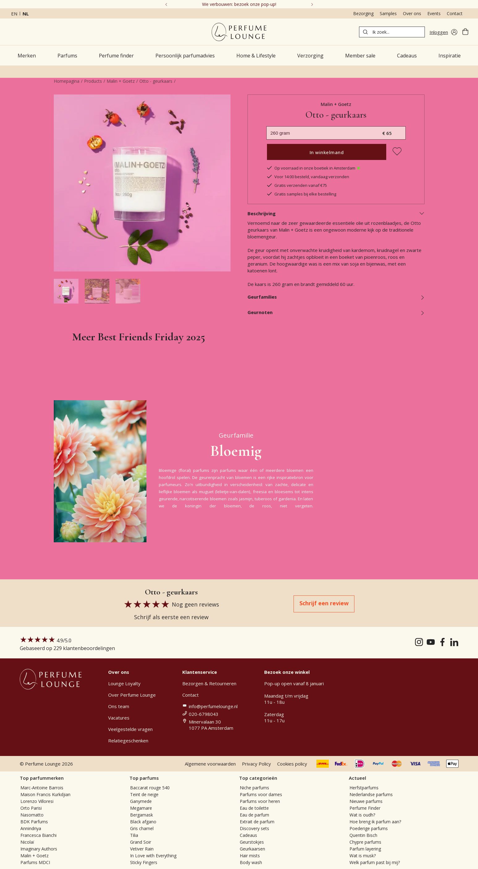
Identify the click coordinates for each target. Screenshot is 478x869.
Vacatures (118, 718)
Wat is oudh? (362, 815)
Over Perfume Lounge (132, 695)
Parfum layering (365, 849)
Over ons (412, 13)
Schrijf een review (324, 603)
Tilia (134, 835)
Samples (388, 13)
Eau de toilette (254, 808)
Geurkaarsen (252, 849)
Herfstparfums (364, 788)
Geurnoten (336, 312)
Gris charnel (142, 828)
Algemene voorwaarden (210, 764)
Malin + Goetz (121, 81)
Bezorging (363, 13)
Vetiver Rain (142, 849)
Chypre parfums (365, 842)
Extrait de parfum (257, 822)
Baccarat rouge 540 (150, 788)
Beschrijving (336, 213)
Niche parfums (254, 788)
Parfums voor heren (260, 801)
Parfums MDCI (35, 862)
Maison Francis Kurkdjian (45, 794)
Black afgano (143, 822)
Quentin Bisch (363, 835)
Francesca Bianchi (38, 835)
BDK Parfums (34, 822)
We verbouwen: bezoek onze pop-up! (239, 4)
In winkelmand (327, 152)
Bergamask (141, 815)
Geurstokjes (252, 842)
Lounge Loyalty (124, 683)
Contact (455, 13)
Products (93, 81)
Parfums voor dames (261, 794)
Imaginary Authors (38, 849)
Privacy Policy (256, 764)
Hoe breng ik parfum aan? (375, 822)
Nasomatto (32, 815)
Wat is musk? (362, 856)
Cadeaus (248, 835)
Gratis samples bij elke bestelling (301, 194)
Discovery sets (254, 828)
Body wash (251, 862)
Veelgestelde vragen (130, 729)
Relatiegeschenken (128, 740)
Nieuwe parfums (366, 801)
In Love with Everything (153, 856)
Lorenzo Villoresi (36, 801)
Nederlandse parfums (371, 794)
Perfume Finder (364, 808)
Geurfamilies (336, 297)
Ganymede (141, 801)
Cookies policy (292, 764)
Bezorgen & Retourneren (209, 683)
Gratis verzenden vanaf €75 (296, 185)
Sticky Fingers (143, 862)
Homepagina (66, 81)
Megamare (141, 808)
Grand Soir (140, 842)
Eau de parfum (254, 815)
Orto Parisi (31, 808)
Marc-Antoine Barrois (41, 788)
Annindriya (30, 828)
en (14, 13)
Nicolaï (27, 842)
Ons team (118, 706)
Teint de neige (144, 794)
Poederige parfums (368, 828)
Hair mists (250, 856)
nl (26, 13)
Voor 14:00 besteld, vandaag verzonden (307, 177)
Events (434, 13)
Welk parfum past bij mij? (374, 862)
